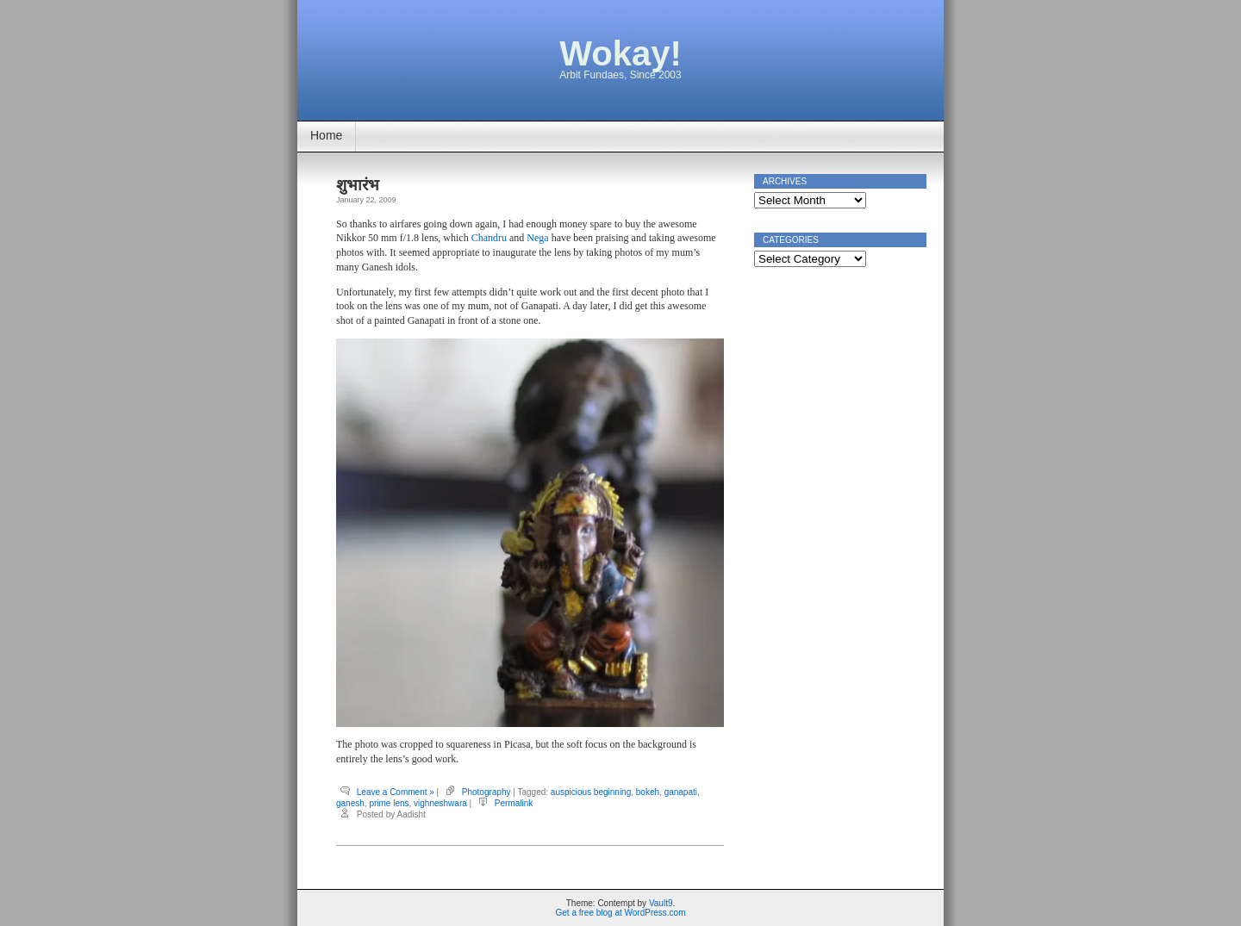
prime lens (388, 803)
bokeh (647, 792)
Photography (486, 792)
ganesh (350, 803)
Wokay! (620, 53)
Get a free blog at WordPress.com (621, 912)
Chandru (489, 238)
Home (326, 135)
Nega (537, 238)
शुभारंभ (357, 185)
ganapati (680, 792)
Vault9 (661, 903)
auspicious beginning (591, 792)
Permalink (514, 803)
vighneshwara (440, 803)
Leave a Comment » (395, 792)
